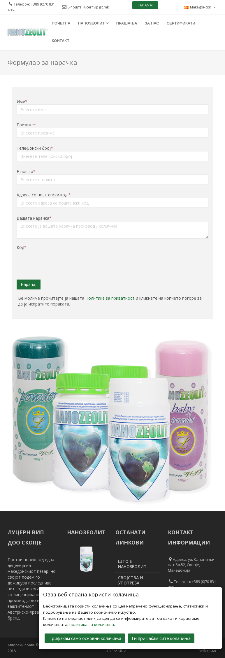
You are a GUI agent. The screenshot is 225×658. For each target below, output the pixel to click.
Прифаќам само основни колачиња (84, 638)
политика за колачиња (91, 624)
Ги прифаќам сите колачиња (161, 638)
